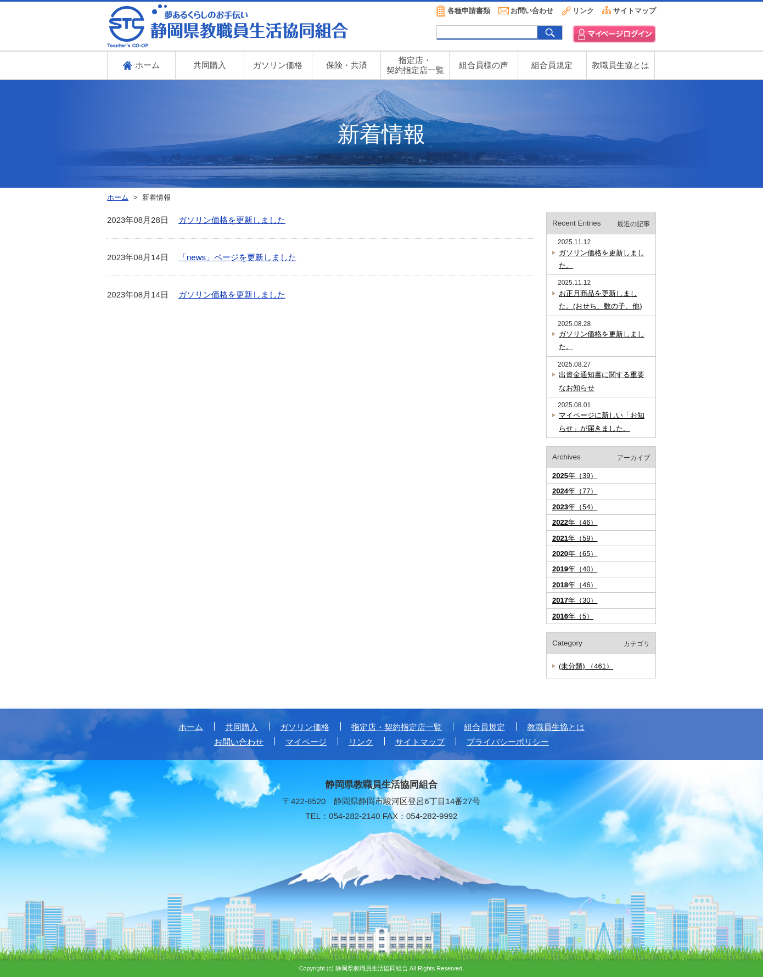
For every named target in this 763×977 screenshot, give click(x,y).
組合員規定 (552, 65)
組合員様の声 (483, 65)
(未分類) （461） (586, 666)
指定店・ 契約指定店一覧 (415, 65)
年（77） (574, 491)
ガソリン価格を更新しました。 (601, 259)
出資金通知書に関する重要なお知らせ (601, 380)
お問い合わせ (531, 11)
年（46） (574, 522)
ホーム (190, 727)
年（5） (572, 616)
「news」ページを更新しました (237, 257)
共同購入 (209, 65)
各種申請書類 (468, 11)
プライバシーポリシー (508, 741)
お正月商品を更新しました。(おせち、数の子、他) (600, 299)
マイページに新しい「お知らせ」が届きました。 (601, 421)
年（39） (574, 475)
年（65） (574, 553)
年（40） (574, 569)
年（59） (574, 538)
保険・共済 (346, 65)
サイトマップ (634, 11)
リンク (583, 11)
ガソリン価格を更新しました (231, 219)
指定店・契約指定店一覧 (396, 727)
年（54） (574, 507)
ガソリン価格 (277, 65)
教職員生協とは (620, 65)
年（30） (574, 600)
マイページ (306, 741)
